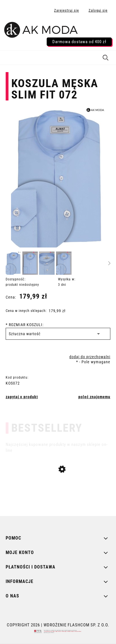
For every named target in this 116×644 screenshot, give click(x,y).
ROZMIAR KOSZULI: (25, 324)
